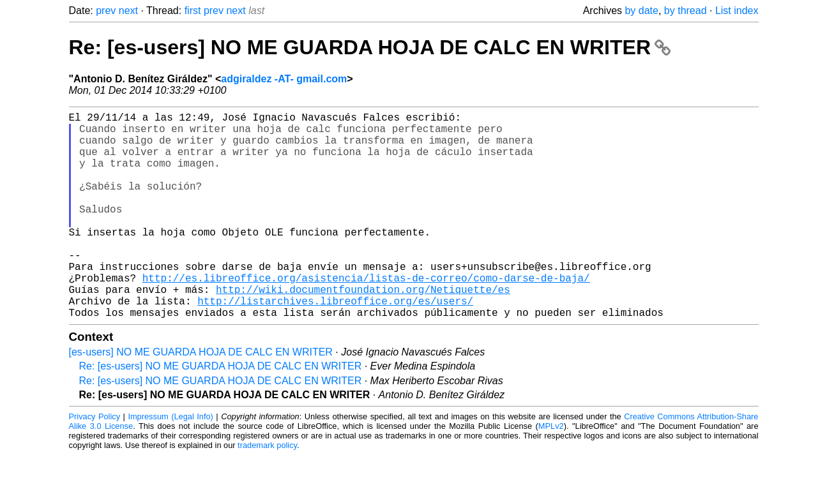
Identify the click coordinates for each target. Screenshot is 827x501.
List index (737, 10)
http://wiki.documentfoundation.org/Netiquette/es (363, 330)
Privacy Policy (95, 462)
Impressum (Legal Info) (170, 462)
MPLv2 (551, 472)
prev (106, 10)
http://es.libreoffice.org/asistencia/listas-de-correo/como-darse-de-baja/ (366, 316)
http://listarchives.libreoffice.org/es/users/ (335, 344)
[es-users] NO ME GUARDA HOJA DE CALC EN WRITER (201, 398)
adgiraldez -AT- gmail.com (284, 78)
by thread (685, 10)
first (193, 10)
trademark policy (267, 491)
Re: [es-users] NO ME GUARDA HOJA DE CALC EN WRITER (370, 47)
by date (641, 10)
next (128, 10)
